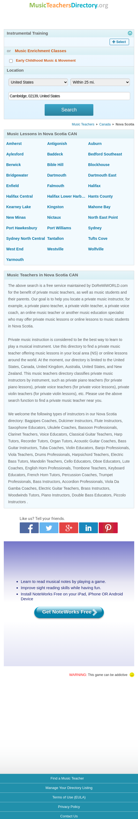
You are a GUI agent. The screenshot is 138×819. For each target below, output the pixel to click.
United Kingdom (49, 366)
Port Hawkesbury (21, 228)
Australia (72, 366)
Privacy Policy (69, 807)
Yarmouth (15, 259)
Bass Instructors (46, 481)
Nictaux (54, 217)
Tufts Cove (97, 238)
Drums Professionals (52, 454)
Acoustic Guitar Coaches (95, 441)
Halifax (94, 186)
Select (121, 42)
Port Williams (59, 228)
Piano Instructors (55, 495)
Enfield (12, 186)
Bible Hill (55, 165)
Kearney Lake (18, 207)
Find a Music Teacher (67, 778)
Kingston (55, 207)
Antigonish (57, 143)
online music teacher (43, 312)
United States (93, 366)
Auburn (95, 143)
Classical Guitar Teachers (90, 434)
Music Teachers (83, 124)
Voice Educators (53, 434)
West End (15, 249)
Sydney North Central (25, 238)
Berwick (13, 165)
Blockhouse (99, 165)
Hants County (100, 196)
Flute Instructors (107, 421)
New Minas (16, 217)
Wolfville (96, 249)
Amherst (14, 143)
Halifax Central (19, 196)
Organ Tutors (61, 441)
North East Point (103, 217)
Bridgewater (17, 175)
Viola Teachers (20, 454)
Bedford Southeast (105, 154)
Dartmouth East (102, 175)
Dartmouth (56, 175)
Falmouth (55, 186)
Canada (105, 124)
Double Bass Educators (91, 495)
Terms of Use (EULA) (69, 797)
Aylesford (15, 154)
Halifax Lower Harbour (66, 196)
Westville (55, 249)
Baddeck (55, 154)
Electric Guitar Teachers (59, 488)
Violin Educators (79, 448)
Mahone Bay (99, 207)
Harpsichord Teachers (90, 454)
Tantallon (55, 238)
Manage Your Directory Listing (68, 788)
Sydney (95, 228)
